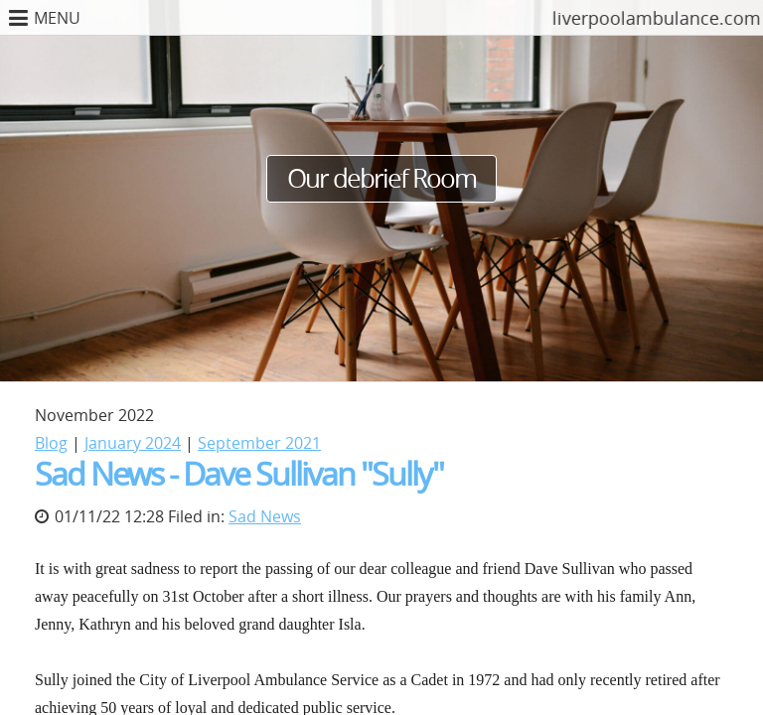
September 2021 (259, 443)
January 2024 (132, 443)
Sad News (265, 516)
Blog (51, 443)
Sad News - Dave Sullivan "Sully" (239, 473)
